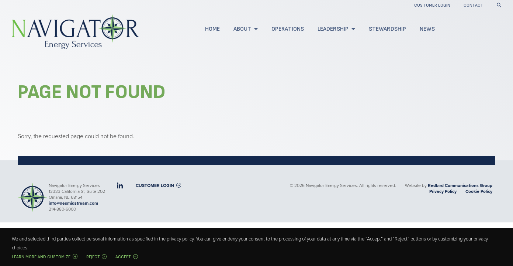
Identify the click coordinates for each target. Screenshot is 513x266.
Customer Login (432, 5)
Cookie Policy (478, 191)
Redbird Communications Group (460, 185)
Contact (474, 5)
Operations (287, 29)
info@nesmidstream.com (73, 203)
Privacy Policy (443, 191)
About (242, 29)
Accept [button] (123, 257)
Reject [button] (93, 257)
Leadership (333, 29)
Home (212, 29)
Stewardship (387, 29)
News (427, 29)
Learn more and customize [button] (41, 257)
